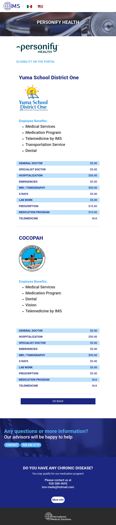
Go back (58, 401)
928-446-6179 (30, 445)
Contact (12, 445)
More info (58, 499)
